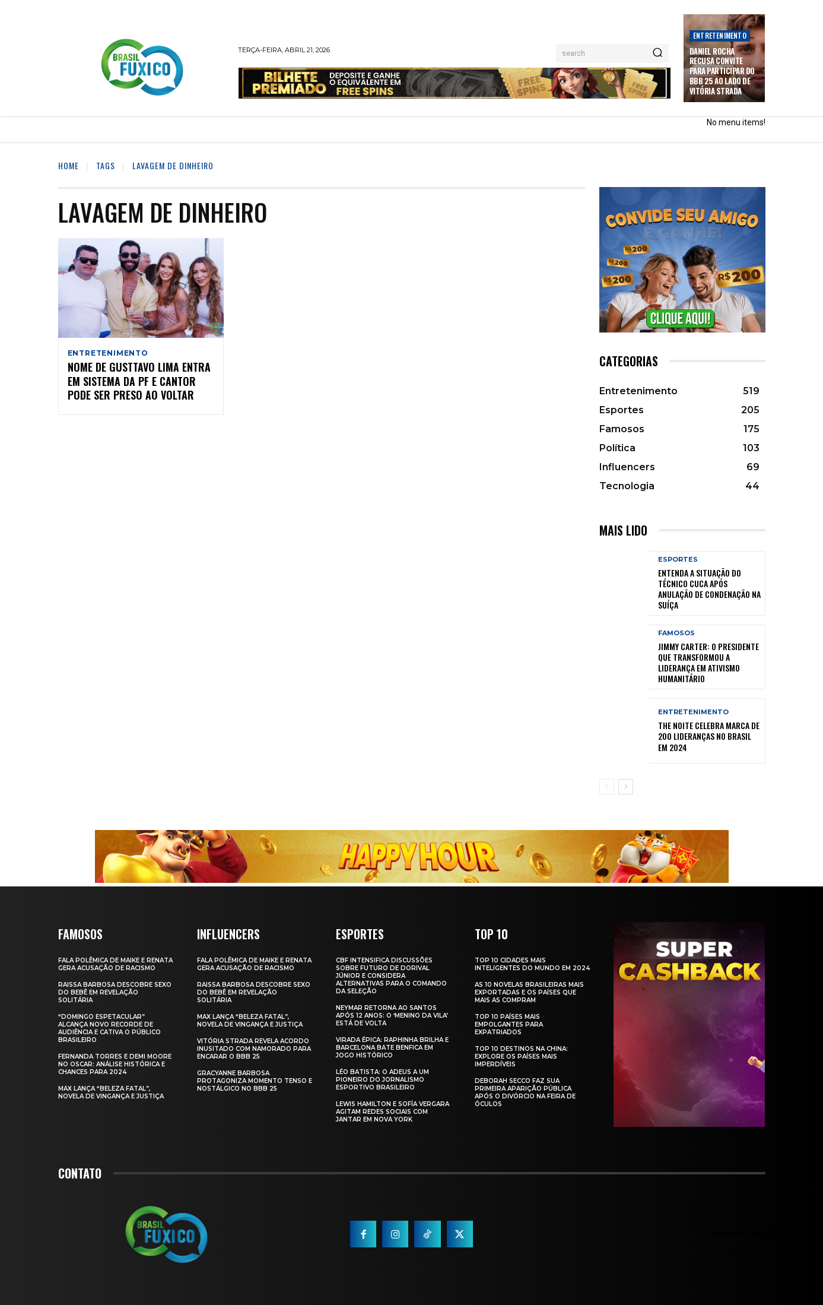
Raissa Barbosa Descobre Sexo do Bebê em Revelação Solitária (114, 992)
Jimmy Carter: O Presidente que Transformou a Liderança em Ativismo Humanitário (708, 662)
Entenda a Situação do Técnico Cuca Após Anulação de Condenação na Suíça (709, 589)
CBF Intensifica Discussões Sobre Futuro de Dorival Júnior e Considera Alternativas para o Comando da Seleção (391, 975)
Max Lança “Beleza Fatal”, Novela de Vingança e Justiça (111, 1092)
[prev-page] (606, 786)
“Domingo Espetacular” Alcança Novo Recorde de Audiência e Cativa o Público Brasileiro (109, 1028)
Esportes (678, 559)
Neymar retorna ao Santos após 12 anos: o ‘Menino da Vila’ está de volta (392, 1015)
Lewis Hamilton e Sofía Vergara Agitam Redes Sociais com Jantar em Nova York (392, 1111)
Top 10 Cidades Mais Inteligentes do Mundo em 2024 (532, 964)
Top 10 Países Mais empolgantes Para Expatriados (509, 1024)
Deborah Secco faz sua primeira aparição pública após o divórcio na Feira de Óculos (525, 1092)
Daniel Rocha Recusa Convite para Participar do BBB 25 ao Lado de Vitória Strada (722, 71)
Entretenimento (719, 35)
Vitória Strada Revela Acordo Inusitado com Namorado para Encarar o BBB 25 (254, 1048)
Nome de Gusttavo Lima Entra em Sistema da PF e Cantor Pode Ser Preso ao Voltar (139, 383)
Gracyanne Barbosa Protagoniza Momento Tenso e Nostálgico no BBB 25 (254, 1080)
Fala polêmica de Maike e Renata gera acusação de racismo (115, 964)
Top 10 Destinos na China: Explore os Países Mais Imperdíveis (521, 1056)
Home (68, 165)
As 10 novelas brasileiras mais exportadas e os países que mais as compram (529, 992)
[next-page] (625, 786)
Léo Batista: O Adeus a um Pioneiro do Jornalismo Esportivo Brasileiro (382, 1079)
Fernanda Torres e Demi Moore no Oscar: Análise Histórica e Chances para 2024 (114, 1064)
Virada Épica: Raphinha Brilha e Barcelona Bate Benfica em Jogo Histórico (392, 1047)
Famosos (676, 633)
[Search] (657, 53)
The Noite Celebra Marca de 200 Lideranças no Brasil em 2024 (709, 736)
